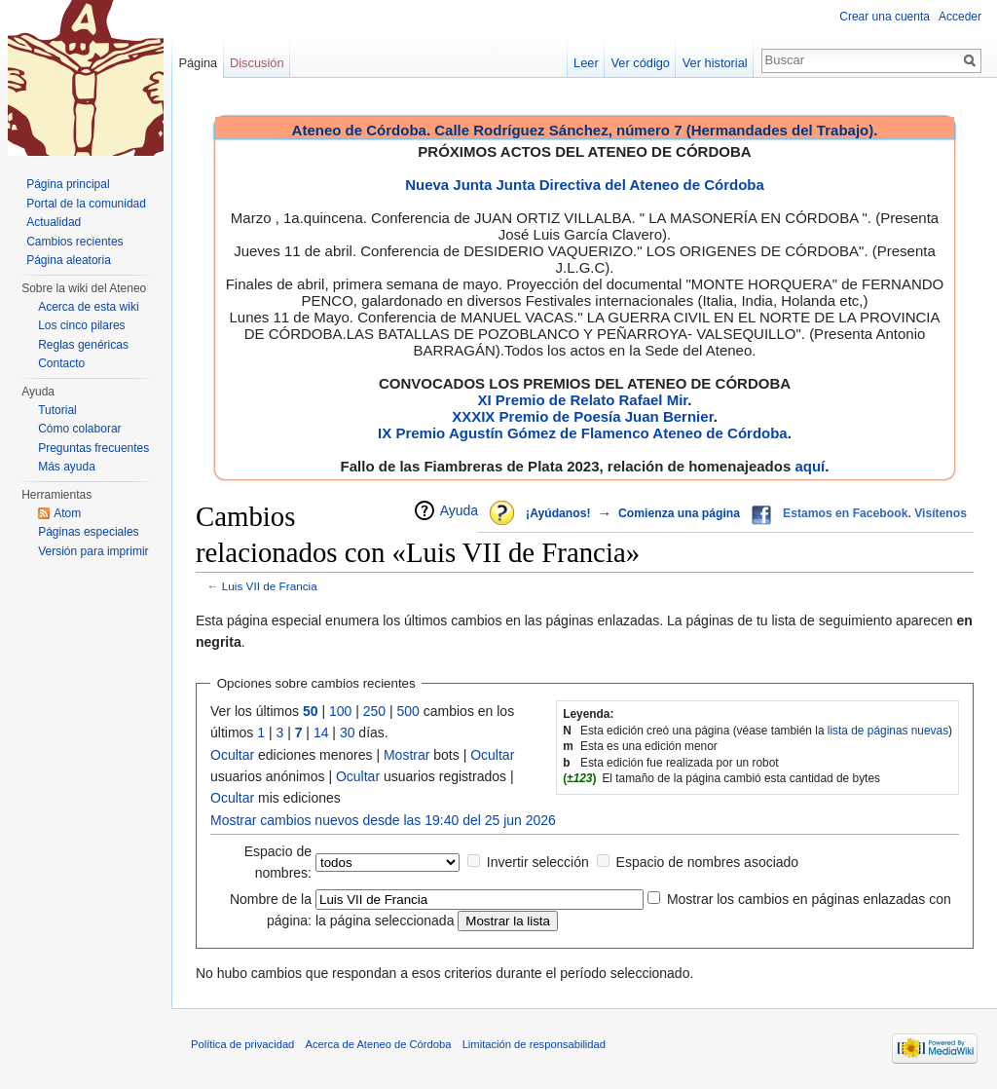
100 (340, 711)
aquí (809, 466)
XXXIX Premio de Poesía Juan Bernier (582, 416)
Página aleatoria (68, 260)
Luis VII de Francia (269, 586)
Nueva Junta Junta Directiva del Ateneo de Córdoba (584, 184)
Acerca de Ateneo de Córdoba (379, 1044)
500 (408, 711)
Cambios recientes (74, 241)
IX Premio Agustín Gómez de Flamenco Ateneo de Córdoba (583, 433)
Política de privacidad (242, 1044)
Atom (67, 513)
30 (347, 732)
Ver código (640, 63)
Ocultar (232, 755)
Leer (586, 63)
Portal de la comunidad (86, 203)
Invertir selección (538, 862)
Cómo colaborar (79, 428)
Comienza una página (679, 513)
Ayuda (459, 510)
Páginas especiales (88, 532)
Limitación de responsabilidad (534, 1044)
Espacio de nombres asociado (707, 862)
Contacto (61, 363)
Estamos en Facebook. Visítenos (875, 513)
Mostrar (406, 755)
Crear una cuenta (884, 16)
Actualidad (53, 222)
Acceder (960, 16)
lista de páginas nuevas (888, 730)
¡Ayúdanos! (558, 513)
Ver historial (715, 63)
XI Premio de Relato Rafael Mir (582, 400)
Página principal (67, 184)
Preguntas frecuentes (93, 448)
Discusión (256, 63)
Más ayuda (66, 466)
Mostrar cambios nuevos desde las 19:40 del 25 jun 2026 (383, 820)
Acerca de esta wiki (88, 307)
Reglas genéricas (83, 345)
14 (321, 732)
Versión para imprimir (93, 551)
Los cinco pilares (81, 325)
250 (374, 711)
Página (197, 63)
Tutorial (57, 410)
